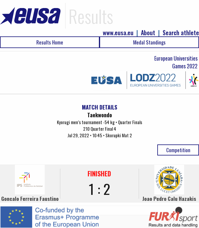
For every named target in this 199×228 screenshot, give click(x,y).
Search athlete (181, 32)
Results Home (49, 42)
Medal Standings (149, 42)
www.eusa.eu (118, 32)
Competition (178, 150)
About (148, 32)
